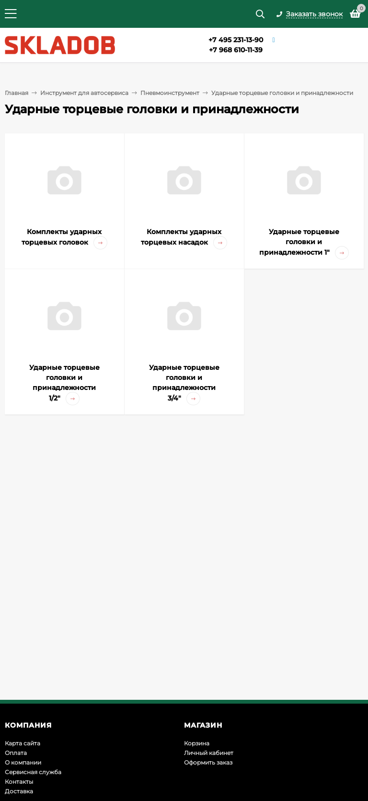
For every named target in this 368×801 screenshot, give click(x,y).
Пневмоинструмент (169, 92)
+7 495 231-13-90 (235, 39)
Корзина (196, 743)
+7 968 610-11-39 (236, 50)
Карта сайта (22, 743)
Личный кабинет (208, 752)
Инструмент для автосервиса (84, 92)
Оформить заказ (208, 762)
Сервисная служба (33, 772)
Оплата (16, 752)
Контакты (19, 781)
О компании (23, 762)
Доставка (19, 791)
